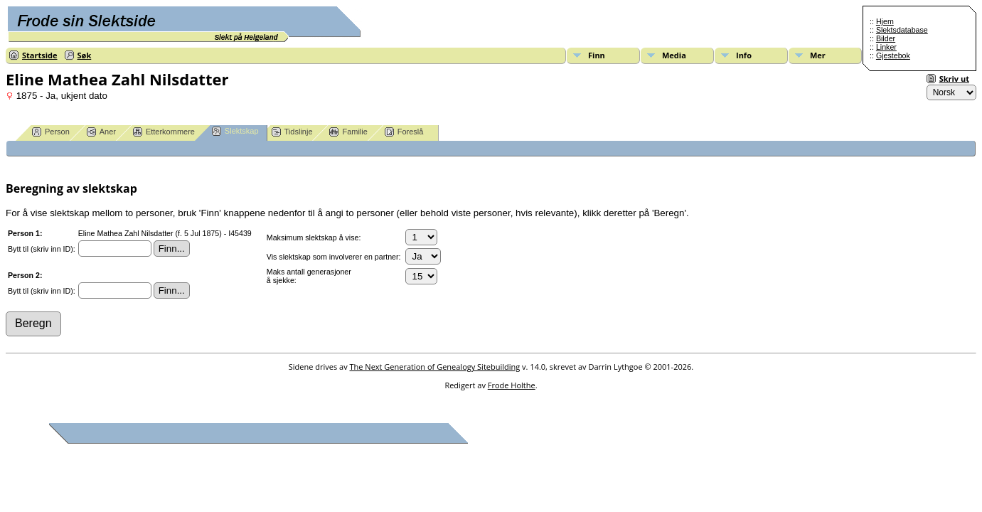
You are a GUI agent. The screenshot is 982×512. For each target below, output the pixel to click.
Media (674, 55)
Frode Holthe (511, 385)
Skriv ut (954, 78)
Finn (596, 55)
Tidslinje (292, 132)
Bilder (885, 38)
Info (744, 55)
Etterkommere (164, 132)
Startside (40, 55)
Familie (348, 132)
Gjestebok (893, 55)
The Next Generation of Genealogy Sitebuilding (435, 366)
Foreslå (404, 132)
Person (51, 132)
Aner (101, 132)
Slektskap (235, 131)
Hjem (885, 21)
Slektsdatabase (902, 30)
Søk (85, 55)
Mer (818, 55)
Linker (886, 47)
